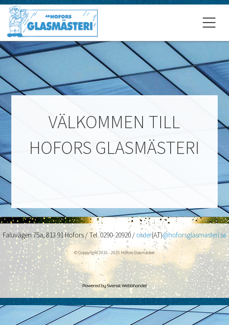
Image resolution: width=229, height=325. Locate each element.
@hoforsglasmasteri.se (194, 235)
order (144, 235)
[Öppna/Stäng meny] (209, 22)
